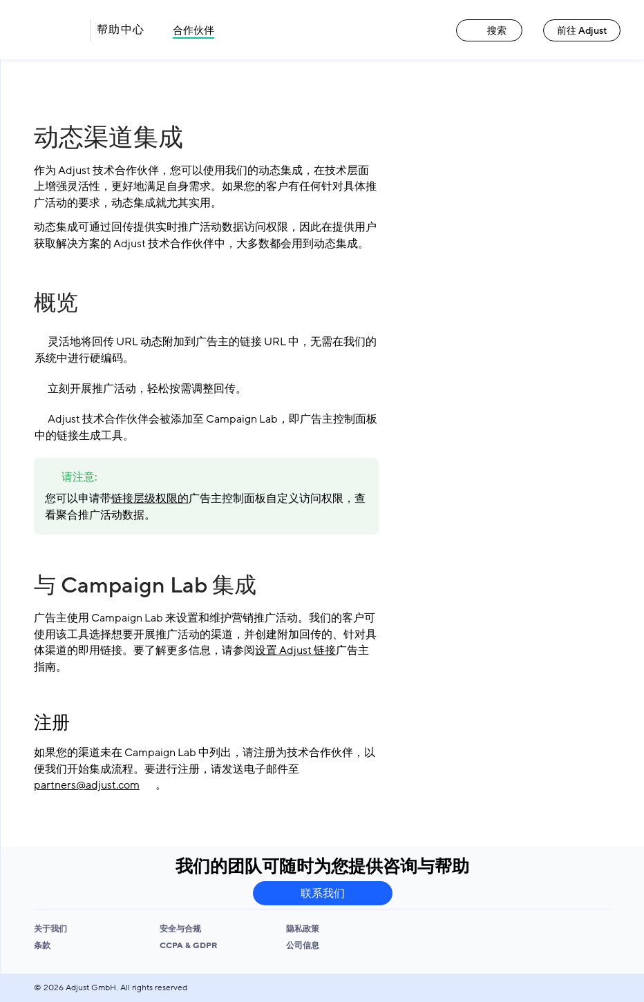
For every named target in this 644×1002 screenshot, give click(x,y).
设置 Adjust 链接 (295, 650)
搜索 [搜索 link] (489, 30)
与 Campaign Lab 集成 (145, 585)
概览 (56, 303)
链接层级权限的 (150, 498)
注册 (52, 723)
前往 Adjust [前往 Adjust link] (582, 30)
